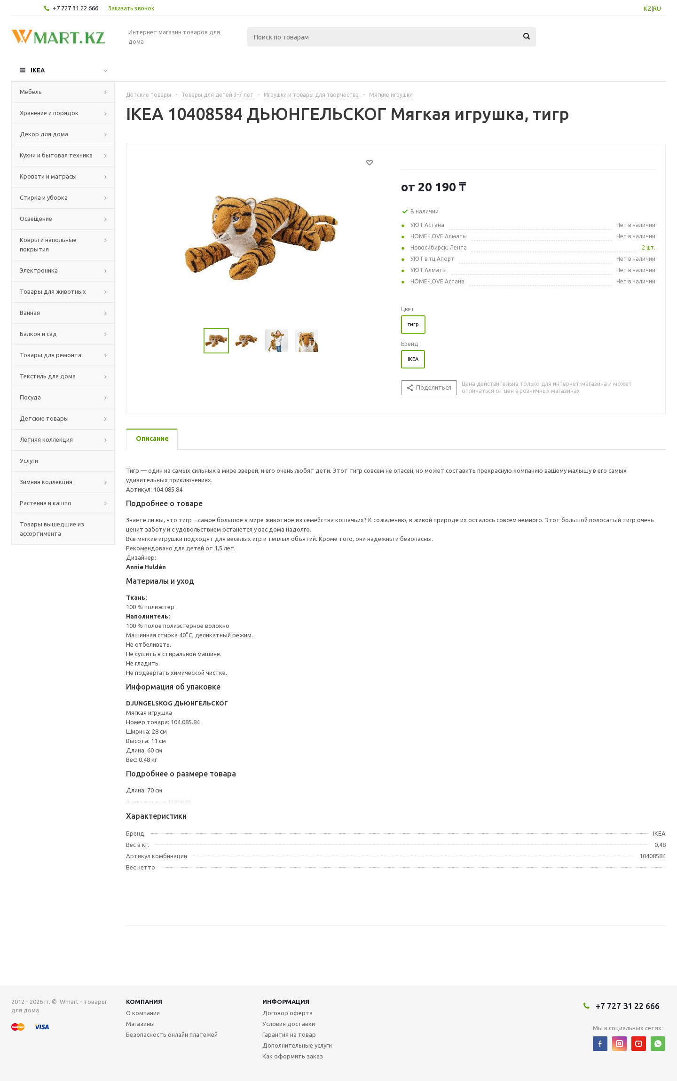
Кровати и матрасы (48, 176)
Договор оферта (287, 1013)
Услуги (29, 460)
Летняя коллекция (46, 439)
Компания (144, 1001)
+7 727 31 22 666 (75, 8)
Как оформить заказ (292, 1056)
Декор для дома (44, 134)
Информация (285, 1001)
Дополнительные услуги (297, 1045)
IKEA (38, 70)
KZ (648, 8)
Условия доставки (288, 1023)
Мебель (31, 91)
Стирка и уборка (44, 197)
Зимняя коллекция (46, 481)
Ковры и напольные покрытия (48, 244)
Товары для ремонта (50, 355)
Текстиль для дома (48, 376)
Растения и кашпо (45, 503)
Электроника (39, 270)
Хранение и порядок (49, 113)
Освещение (36, 218)
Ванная (30, 312)
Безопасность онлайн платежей (172, 1034)
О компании (143, 1013)
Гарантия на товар (289, 1034)
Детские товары (44, 418)
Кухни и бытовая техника (56, 155)
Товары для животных (53, 291)
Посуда (30, 397)
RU (657, 8)
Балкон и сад (38, 333)
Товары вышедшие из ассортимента (52, 529)
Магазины (140, 1023)
